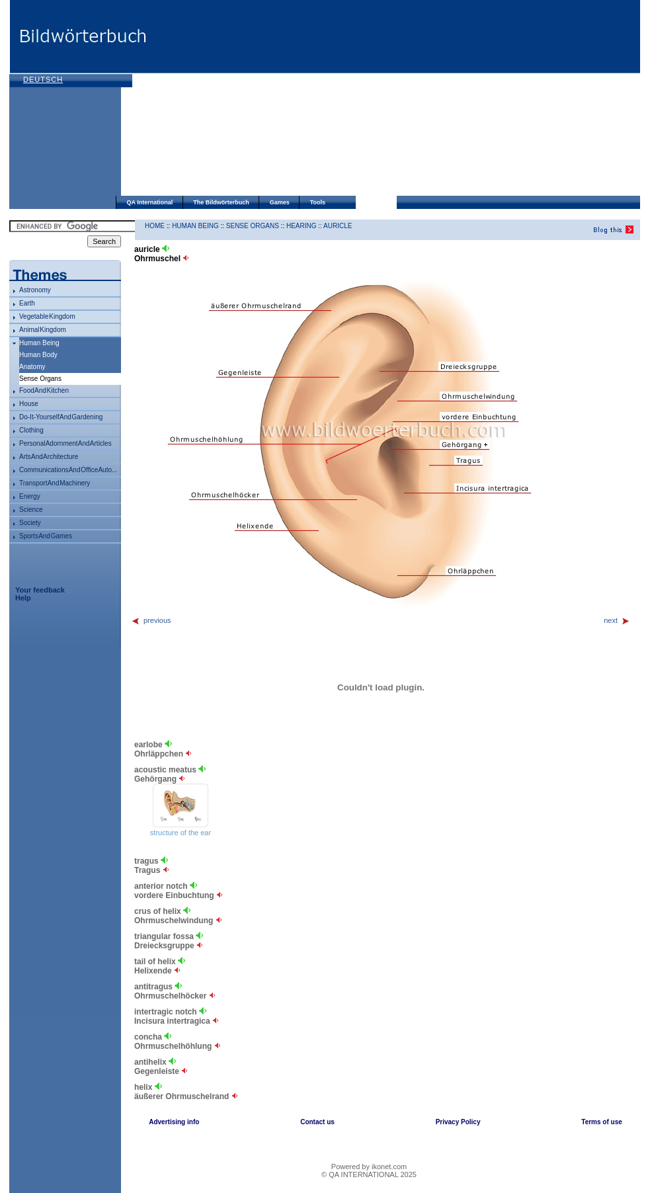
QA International (150, 202)
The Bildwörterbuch (221, 202)
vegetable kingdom (47, 316)
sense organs (252, 225)
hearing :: (304, 225)
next (617, 620)
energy (29, 496)
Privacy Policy (458, 1122)
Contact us (317, 1122)
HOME (155, 225)
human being (39, 343)
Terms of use (601, 1122)
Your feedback (40, 590)
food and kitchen (44, 390)
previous (151, 620)
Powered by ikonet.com (369, 1167)
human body (38, 354)
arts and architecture (48, 456)
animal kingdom (42, 329)
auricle (337, 225)
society (30, 522)
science (31, 509)
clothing (31, 430)
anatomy (32, 366)
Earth (27, 303)
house (28, 403)
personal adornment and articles (65, 443)
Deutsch (43, 79)
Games (280, 202)
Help (23, 598)
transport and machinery (54, 483)
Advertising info (174, 1122)
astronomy (35, 290)
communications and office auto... (68, 469)
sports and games (45, 536)
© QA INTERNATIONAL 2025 (369, 1174)
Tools (317, 202)
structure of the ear (180, 833)
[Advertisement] (283, 99)
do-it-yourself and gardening (60, 417)
